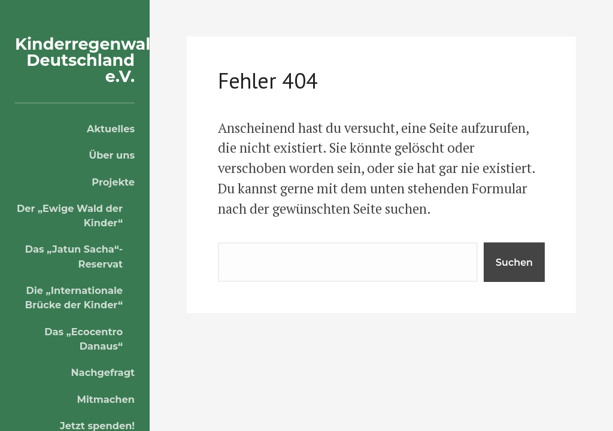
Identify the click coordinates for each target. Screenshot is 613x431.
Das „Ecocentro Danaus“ (83, 339)
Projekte (113, 182)
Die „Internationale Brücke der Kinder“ (74, 297)
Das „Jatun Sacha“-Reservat (74, 256)
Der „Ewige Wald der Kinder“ (70, 215)
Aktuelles (111, 129)
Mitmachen (106, 399)
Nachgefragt (103, 372)
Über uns (112, 155)
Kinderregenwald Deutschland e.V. (88, 60)
